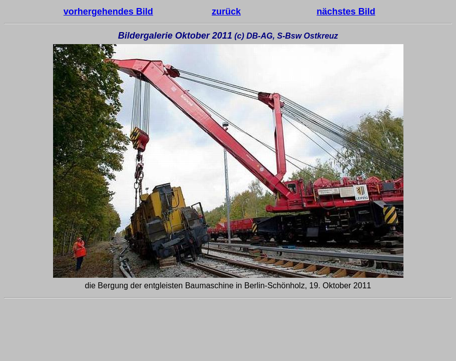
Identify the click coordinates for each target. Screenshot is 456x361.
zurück (226, 12)
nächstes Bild (346, 12)
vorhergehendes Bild (108, 12)
